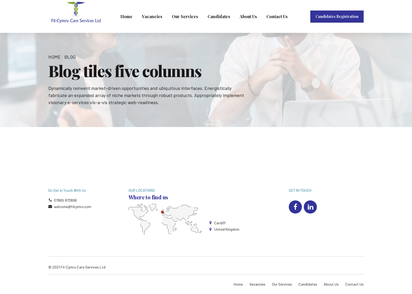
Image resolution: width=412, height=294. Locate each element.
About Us (248, 16)
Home (126, 16)
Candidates (219, 16)
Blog (70, 57)
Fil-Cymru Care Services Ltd (83, 267)
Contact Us (277, 16)
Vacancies (152, 16)
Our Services (185, 16)
